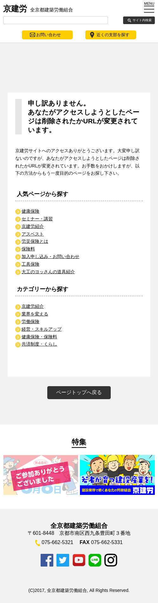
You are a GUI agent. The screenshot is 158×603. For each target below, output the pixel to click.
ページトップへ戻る (79, 392)
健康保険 (30, 211)
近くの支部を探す (112, 34)
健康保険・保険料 (39, 336)
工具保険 (30, 264)
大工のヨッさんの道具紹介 (48, 271)
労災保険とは (35, 241)
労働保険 (30, 321)
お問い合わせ (48, 34)
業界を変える (35, 313)
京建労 (38, 8)
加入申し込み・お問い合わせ (50, 256)
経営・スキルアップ (42, 329)
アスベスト (33, 234)
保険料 (28, 248)
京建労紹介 (33, 226)
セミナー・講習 (37, 218)
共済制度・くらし (39, 344)
